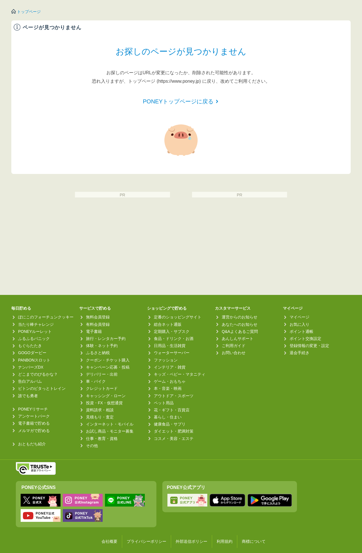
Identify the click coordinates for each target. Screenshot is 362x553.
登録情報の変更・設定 (309, 345)
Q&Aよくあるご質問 (240, 331)
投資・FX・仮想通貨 (104, 403)
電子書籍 (94, 331)
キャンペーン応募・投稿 (108, 367)
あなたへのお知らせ (239, 324)
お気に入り (299, 324)
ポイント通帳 (301, 331)
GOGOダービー (32, 352)
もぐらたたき (30, 345)
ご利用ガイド (233, 345)
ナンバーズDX (30, 367)
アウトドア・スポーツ (173, 396)
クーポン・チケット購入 (108, 360)
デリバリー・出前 (102, 374)
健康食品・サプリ (170, 424)
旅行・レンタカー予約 (106, 338)
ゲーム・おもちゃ (170, 381)
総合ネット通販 (168, 324)
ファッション (166, 360)
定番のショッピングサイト (177, 317)
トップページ (29, 11)
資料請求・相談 (100, 410)
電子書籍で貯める (34, 423)
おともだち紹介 (32, 444)
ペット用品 (164, 403)
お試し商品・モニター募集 (109, 431)
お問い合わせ (233, 352)
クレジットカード (102, 388)
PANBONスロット (34, 360)
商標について (254, 541)
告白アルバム (30, 381)
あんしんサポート (237, 338)
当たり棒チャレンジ (36, 324)
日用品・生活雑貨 (170, 345)
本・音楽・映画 (168, 388)
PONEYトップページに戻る (178, 101)
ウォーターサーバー (171, 352)
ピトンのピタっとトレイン (42, 388)
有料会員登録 (98, 324)
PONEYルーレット (35, 331)
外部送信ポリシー (191, 541)
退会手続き (299, 352)
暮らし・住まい (168, 417)
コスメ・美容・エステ (173, 438)
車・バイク (96, 381)
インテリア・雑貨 (170, 367)
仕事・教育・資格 (102, 438)
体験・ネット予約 (102, 345)
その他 (92, 445)
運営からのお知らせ (239, 317)
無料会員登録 (98, 317)
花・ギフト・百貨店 (171, 410)
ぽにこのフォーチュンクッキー (46, 317)
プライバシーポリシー (146, 541)
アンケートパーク (34, 416)
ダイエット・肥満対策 (173, 431)
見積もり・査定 (100, 417)
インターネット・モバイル (109, 424)
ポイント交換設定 (305, 338)
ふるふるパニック (34, 338)
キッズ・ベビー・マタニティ (179, 374)
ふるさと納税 (98, 352)
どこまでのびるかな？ (38, 374)
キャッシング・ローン (106, 396)
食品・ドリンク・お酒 (173, 338)
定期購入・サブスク (171, 331)
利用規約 (224, 541)
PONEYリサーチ (33, 409)
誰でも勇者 (28, 396)
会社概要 (109, 541)
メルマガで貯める (34, 430)
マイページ (299, 317)
